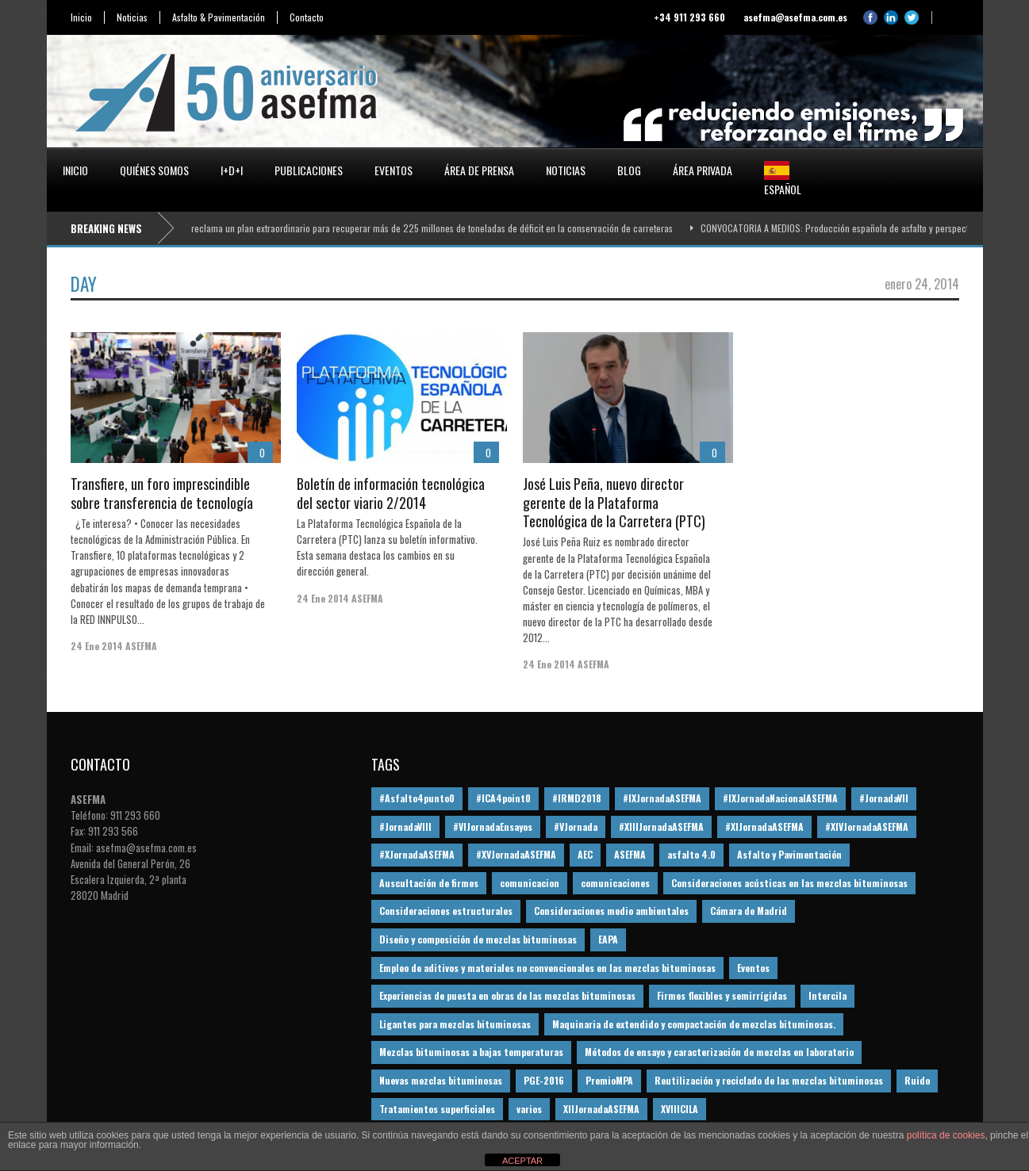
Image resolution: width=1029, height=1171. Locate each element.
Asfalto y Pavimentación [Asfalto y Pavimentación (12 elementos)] (789, 854)
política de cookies (946, 1135)
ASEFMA (141, 645)
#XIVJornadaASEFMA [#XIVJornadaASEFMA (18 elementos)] (866, 826)
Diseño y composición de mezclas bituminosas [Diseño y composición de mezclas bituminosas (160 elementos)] (478, 939)
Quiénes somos (154, 170)
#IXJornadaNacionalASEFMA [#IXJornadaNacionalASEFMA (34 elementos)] (780, 798)
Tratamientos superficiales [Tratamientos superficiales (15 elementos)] (437, 1109)
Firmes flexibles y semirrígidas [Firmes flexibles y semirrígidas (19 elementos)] (722, 995)
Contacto (307, 17)
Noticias (132, 17)
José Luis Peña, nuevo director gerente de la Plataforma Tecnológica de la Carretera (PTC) (614, 502)
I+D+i (232, 170)
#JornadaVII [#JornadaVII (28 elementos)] (883, 798)
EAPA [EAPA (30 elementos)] (608, 939)
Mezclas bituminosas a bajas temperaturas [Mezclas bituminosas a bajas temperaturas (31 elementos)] (471, 1051)
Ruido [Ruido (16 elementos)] (917, 1080)
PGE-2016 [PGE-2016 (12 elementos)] (544, 1080)
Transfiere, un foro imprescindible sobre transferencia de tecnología (162, 492)
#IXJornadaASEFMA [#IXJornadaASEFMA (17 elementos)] (662, 798)
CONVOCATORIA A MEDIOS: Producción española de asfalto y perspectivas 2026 (860, 228)
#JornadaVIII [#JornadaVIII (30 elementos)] (405, 826)
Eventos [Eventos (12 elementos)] (753, 967)
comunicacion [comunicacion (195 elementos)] (529, 883)
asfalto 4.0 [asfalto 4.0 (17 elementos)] (691, 854)
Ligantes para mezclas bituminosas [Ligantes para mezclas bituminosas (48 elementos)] (455, 1024)
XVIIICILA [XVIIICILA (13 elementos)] (679, 1109)
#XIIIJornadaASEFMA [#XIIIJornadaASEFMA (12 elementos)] (661, 826)
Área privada (702, 170)
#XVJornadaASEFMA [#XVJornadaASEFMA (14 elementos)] (516, 854)
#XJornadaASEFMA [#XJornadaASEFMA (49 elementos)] (417, 854)
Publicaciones (309, 170)
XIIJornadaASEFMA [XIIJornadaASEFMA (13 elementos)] (601, 1109)
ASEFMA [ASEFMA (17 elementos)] (630, 854)
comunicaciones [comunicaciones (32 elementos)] (615, 883)
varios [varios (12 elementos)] (529, 1109)
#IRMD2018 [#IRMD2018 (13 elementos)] (576, 798)
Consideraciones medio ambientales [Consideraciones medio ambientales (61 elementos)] (611, 910)
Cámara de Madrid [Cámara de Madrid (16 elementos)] (748, 910)
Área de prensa (479, 170)
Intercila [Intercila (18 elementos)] (827, 995)
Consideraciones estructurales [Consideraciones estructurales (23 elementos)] (446, 910)
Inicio (81, 17)
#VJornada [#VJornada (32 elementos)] (575, 826)
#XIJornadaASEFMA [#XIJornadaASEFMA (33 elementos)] (764, 826)
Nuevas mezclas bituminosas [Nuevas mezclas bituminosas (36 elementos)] (440, 1080)
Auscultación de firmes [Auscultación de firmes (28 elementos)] (428, 883)
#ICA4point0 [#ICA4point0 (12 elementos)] (503, 798)
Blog (629, 170)
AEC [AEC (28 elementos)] (585, 854)
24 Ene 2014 (97, 645)
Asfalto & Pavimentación (218, 17)
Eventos (393, 170)
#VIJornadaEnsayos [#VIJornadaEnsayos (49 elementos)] (492, 826)
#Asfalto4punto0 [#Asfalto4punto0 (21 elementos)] (417, 798)
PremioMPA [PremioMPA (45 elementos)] (609, 1080)
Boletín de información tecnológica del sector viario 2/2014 (391, 492)
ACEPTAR (522, 1160)
